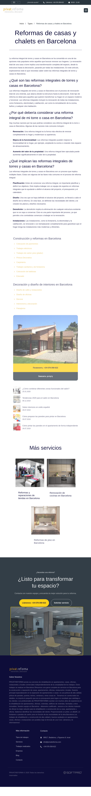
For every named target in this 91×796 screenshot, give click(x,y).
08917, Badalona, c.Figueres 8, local (55, 740)
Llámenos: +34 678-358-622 (53, 2)
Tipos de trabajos (22, 739)
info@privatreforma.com (50, 744)
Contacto (19, 762)
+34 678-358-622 (48, 749)
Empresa (19, 753)
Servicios (19, 744)
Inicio (22, 24)
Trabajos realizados (23, 748)
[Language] (15, 2)
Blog (17, 757)
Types (30, 24)
